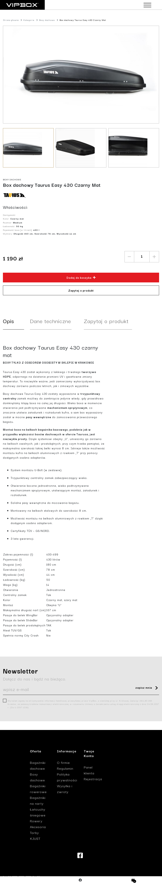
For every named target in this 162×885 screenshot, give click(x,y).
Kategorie (28, 20)
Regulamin (65, 768)
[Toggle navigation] (146, 5)
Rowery (36, 820)
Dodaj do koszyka (81, 277)
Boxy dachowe (47, 20)
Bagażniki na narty (38, 800)
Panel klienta (89, 770)
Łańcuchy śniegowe (38, 812)
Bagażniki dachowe (38, 765)
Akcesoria (38, 826)
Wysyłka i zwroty (64, 788)
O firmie (63, 762)
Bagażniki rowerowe (38, 788)
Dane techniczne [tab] (50, 320)
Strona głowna (11, 20)
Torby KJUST (35, 835)
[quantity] (142, 256)
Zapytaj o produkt (81, 290)
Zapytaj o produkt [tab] (106, 320)
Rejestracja (93, 778)
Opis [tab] (8, 320)
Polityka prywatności (67, 777)
